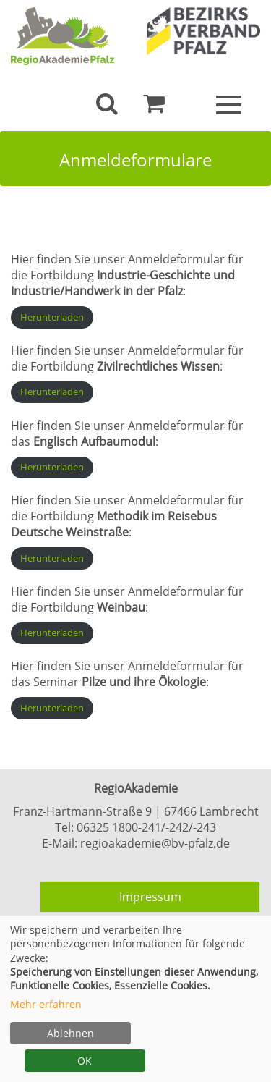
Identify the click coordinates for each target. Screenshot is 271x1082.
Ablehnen (70, 1033)
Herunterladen (52, 317)
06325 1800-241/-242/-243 (146, 827)
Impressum (150, 897)
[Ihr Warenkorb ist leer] (154, 107)
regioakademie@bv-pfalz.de (155, 843)
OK (84, 1061)
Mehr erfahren (46, 1004)
